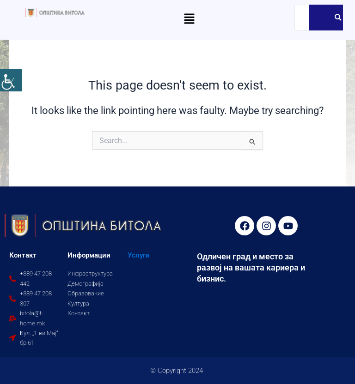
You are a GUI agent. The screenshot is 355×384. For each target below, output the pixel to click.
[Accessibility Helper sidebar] (11, 80)
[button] (189, 19)
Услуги (139, 255)
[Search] (301, 17)
